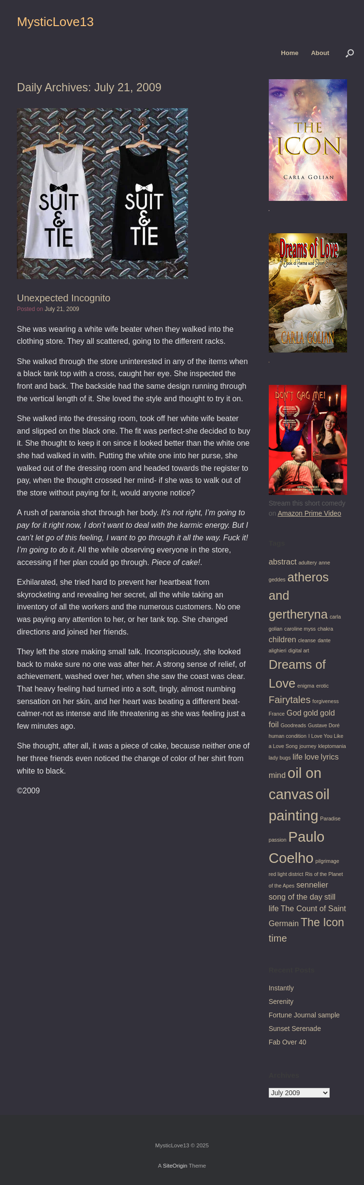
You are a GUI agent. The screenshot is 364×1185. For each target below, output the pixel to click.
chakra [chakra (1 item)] (325, 629)
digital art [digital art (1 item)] (298, 650)
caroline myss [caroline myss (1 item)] (300, 629)
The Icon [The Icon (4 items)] (322, 922)
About (320, 52)
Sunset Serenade (295, 1028)
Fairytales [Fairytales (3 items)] (290, 699)
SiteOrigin (175, 1166)
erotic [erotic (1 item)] (322, 686)
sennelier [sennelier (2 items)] (312, 884)
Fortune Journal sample (304, 1015)
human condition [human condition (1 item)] (287, 736)
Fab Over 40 (287, 1042)
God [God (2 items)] (294, 712)
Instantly (281, 988)
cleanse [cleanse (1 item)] (307, 640)
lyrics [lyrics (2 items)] (330, 756)
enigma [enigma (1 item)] (305, 686)
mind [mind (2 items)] (277, 775)
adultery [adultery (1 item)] (307, 562)
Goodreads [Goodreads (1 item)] (293, 725)
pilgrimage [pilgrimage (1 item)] (327, 861)
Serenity (281, 1001)
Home (289, 52)
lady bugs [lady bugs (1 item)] (280, 758)
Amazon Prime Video (309, 513)
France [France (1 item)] (277, 714)
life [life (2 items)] (297, 756)
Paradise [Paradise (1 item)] (330, 818)
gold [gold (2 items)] (310, 712)
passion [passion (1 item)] (278, 840)
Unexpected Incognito (63, 298)
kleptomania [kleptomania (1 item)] (332, 746)
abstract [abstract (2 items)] (283, 561)
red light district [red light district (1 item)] (286, 874)
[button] (349, 52)
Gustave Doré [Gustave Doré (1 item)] (324, 725)
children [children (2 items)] (282, 639)
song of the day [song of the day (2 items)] (295, 896)
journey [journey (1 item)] (307, 746)
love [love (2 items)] (312, 756)
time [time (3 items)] (278, 938)
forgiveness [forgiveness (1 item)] (325, 701)
